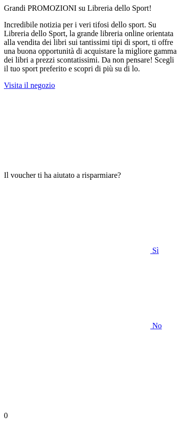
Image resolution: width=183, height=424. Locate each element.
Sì (81, 250)
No (83, 325)
